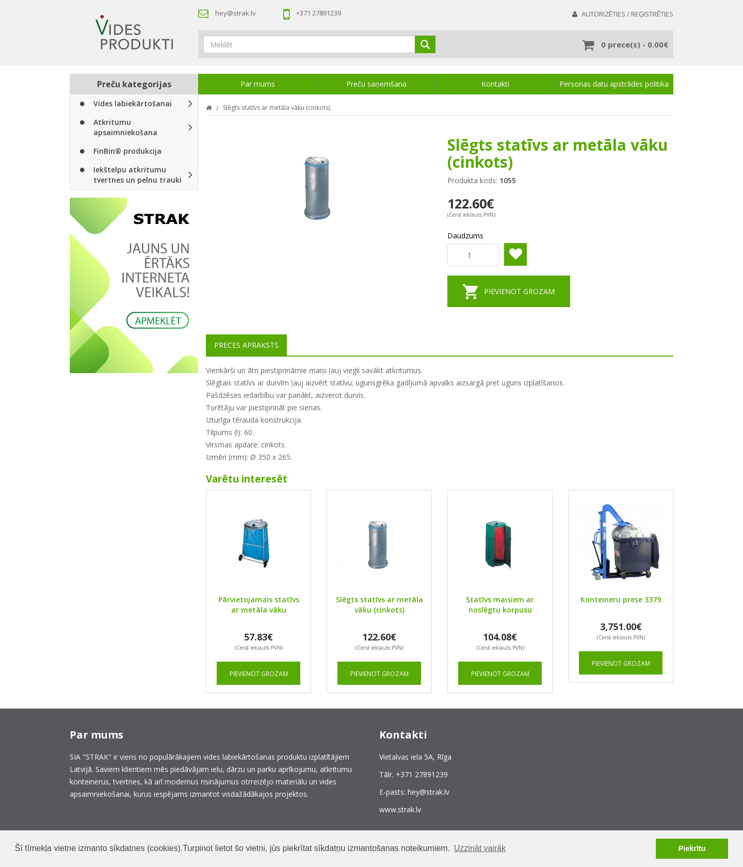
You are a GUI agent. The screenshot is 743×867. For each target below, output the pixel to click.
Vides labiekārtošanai (124, 103)
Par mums (257, 84)
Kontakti (495, 84)
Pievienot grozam (519, 291)
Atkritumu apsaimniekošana (117, 127)
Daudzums (465, 235)
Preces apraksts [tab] (246, 345)
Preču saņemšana (376, 84)
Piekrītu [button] (692, 848)
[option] (134, 285)
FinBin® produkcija (119, 151)
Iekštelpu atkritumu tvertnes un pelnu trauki (129, 175)
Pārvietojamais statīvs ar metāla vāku (258, 605)
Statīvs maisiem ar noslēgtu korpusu (500, 605)
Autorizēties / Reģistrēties (627, 14)
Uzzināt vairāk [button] (480, 848)
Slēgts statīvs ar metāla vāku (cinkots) (276, 107)
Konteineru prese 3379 (620, 599)
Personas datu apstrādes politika (614, 84)
